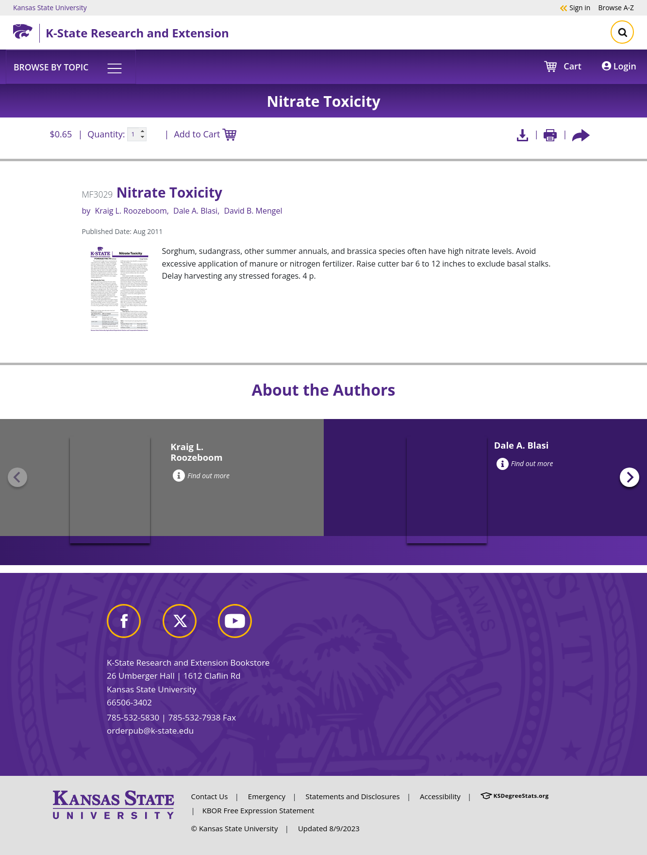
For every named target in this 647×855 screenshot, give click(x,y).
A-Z (616, 7)
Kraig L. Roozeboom (130, 210)
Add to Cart (205, 134)
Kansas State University (50, 7)
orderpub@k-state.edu (150, 730)
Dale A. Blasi (195, 210)
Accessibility (440, 796)
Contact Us (209, 796)
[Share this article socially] (581, 134)
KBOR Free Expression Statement (258, 810)
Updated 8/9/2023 (329, 828)
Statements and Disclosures (353, 796)
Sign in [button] (575, 7)
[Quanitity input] (137, 134)
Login (619, 66)
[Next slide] (629, 477)
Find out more (201, 475)
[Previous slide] (17, 477)
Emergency (266, 796)
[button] (71, 67)
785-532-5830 (133, 717)
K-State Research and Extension (137, 33)
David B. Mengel (253, 210)
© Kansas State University (234, 828)
